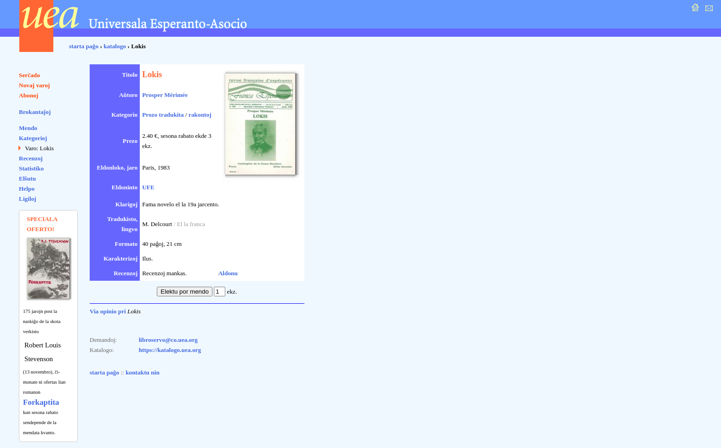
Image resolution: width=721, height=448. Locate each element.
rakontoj (200, 114)
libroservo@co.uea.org (168, 339)
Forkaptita (41, 402)
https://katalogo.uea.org (170, 349)
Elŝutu (27, 178)
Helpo (26, 188)
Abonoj (28, 95)
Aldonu (228, 273)
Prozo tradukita (162, 114)
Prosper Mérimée (165, 94)
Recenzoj (31, 158)
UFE (148, 187)
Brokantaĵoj (35, 111)
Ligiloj (27, 198)
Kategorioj (33, 138)
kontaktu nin (143, 372)
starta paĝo (83, 46)
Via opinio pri (108, 311)
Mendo (28, 128)
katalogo (114, 46)
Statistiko (31, 168)
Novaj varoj (34, 85)
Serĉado (29, 75)
